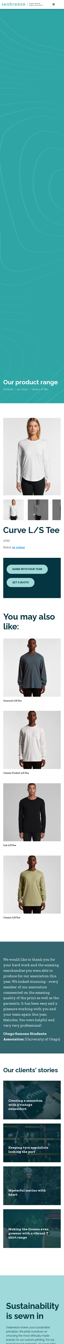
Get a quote (20, 582)
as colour (22, 389)
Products (8, 389)
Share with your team (27, 569)
